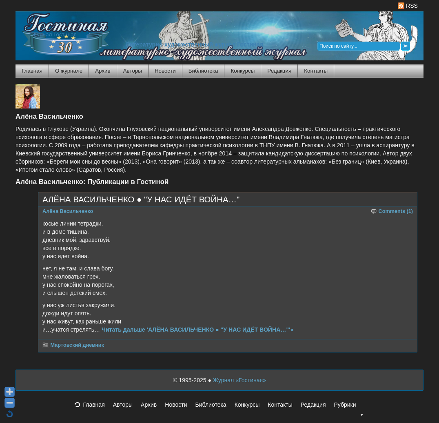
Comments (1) (396, 211)
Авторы (132, 71)
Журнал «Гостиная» (239, 380)
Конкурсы (243, 71)
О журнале (68, 71)
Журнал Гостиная (54, 34)
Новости (165, 71)
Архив (102, 71)
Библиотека (203, 71)
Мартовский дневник (77, 345)
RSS (408, 5)
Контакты (316, 71)
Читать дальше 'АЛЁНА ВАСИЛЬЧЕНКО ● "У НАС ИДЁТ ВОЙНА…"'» (197, 329)
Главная (32, 71)
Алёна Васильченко (67, 211)
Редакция (279, 71)
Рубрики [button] (349, 407)
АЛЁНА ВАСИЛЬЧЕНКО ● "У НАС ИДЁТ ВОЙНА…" (140, 199)
